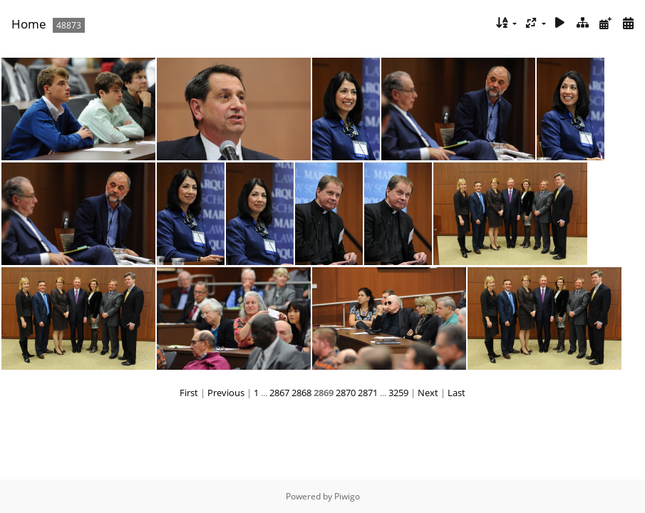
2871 (368, 392)
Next (428, 392)
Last (456, 392)
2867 (279, 392)
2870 (346, 392)
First (189, 392)
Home (28, 24)
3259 (398, 392)
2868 (301, 392)
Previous (225, 392)
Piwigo (347, 496)
